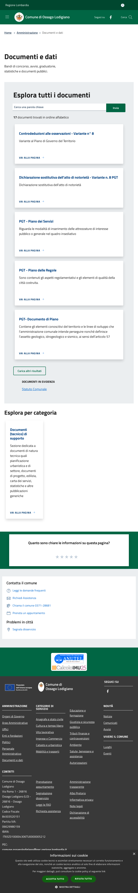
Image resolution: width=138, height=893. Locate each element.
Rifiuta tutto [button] (83, 878)
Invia (116, 108)
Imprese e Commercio (49, 738)
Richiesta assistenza (48, 811)
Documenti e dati (12, 760)
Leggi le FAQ (43, 805)
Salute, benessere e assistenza (82, 753)
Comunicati (110, 723)
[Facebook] (109, 17)
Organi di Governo (13, 716)
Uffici (5, 729)
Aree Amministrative (15, 723)
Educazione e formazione (78, 713)
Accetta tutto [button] (55, 878)
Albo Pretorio (78, 793)
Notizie (108, 716)
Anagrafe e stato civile (49, 719)
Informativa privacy (81, 800)
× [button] (134, 854)
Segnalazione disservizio (44, 795)
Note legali (76, 806)
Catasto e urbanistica (49, 745)
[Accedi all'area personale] (123, 5)
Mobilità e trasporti (47, 751)
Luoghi (108, 747)
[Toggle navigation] (7, 17)
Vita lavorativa (45, 732)
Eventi (107, 753)
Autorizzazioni (78, 763)
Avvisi (107, 729)
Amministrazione (27, 32)
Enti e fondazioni (12, 736)
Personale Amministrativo (11, 751)
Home (8, 32)
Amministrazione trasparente (80, 784)
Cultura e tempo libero (49, 726)
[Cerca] (130, 17)
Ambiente (76, 745)
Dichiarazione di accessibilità (79, 815)
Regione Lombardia (17, 5)
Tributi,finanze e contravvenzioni (79, 736)
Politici (6, 742)
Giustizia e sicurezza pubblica (82, 724)
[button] (69, 887)
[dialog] (69, 871)
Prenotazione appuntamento (45, 784)
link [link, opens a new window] (103, 871)
